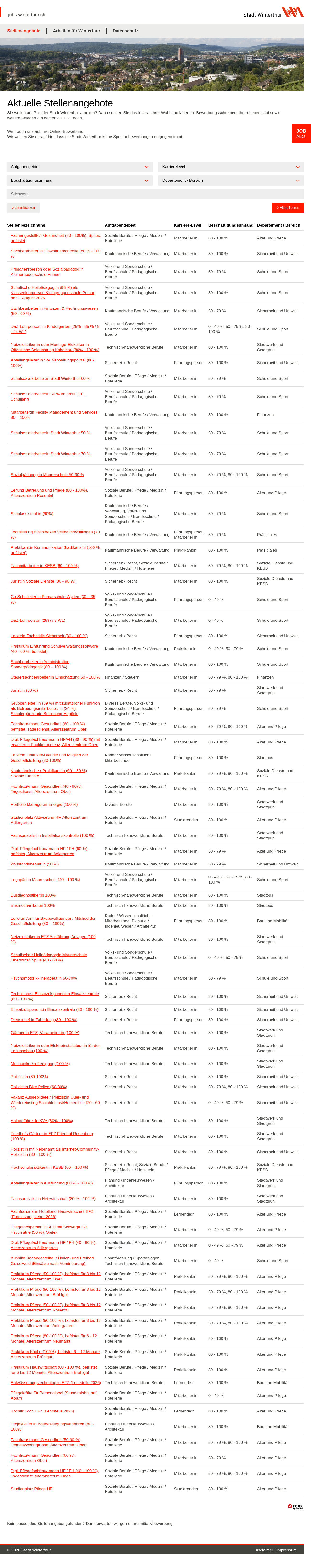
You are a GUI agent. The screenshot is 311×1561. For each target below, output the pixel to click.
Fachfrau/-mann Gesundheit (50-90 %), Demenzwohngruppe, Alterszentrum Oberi (49, 1442)
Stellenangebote (23, 30)
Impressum (287, 1550)
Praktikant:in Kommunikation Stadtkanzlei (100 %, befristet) (56, 550)
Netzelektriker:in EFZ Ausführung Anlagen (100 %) (53, 939)
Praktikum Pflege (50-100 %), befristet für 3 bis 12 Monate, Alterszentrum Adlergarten (56, 1323)
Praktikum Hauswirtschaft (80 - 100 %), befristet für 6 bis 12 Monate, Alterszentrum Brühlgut (54, 1370)
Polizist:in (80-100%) (29, 1076)
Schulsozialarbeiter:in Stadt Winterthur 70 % (50, 454)
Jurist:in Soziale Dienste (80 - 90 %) (43, 581)
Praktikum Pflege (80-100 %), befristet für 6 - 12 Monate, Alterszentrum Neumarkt (54, 1338)
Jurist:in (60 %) (24, 690)
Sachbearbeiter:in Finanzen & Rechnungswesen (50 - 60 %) (54, 311)
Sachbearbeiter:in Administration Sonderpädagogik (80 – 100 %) (40, 664)
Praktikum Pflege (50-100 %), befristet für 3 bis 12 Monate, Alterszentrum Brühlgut (56, 1292)
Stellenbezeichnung (26, 225)
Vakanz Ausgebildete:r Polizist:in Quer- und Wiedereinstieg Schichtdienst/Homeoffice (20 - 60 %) (55, 1102)
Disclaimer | (265, 1550)
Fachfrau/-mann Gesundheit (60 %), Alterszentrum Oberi (43, 1458)
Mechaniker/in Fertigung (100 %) (40, 1064)
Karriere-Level (187, 225)
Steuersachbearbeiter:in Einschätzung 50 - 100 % (55, 677)
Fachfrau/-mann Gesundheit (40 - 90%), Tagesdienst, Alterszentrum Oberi (47, 789)
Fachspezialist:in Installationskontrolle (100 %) (52, 835)
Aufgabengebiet (120, 225)
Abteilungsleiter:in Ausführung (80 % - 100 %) (52, 1183)
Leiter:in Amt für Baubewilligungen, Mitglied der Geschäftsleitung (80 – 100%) (53, 921)
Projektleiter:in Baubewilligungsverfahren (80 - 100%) (52, 1427)
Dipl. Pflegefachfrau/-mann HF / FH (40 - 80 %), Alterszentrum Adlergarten (54, 1245)
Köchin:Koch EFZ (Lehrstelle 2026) (42, 1411)
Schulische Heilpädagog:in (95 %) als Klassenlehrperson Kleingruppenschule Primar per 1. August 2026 (52, 292)
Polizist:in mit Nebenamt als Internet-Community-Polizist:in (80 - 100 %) (55, 1152)
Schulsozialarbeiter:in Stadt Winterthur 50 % (50, 433)
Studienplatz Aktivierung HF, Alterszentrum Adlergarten (49, 820)
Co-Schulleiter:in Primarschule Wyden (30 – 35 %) (53, 599)
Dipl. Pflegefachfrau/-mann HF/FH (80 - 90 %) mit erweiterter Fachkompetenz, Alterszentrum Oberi (55, 742)
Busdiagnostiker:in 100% (33, 895)
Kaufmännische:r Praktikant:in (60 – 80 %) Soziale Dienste (49, 773)
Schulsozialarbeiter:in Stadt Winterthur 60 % (50, 378)
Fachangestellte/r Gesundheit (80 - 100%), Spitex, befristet (56, 238)
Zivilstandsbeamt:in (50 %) (35, 864)
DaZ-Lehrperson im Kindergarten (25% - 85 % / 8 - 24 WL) (55, 329)
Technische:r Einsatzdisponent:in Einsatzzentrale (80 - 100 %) (55, 996)
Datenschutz (125, 30)
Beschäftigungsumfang (231, 225)
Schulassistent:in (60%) (32, 513)
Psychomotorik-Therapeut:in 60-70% (44, 978)
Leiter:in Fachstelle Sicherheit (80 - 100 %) (49, 636)
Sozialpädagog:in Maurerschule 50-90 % (47, 475)
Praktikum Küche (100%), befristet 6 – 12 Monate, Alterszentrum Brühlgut (56, 1354)
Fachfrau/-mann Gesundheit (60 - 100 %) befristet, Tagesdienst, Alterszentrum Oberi (49, 727)
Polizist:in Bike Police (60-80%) (39, 1087)
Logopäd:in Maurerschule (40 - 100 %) (45, 879)
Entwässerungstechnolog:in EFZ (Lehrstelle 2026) (56, 1382)
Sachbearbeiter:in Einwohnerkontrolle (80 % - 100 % (55, 254)
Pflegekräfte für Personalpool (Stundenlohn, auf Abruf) (53, 1396)
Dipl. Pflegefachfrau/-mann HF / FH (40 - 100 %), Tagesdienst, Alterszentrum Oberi (55, 1473)
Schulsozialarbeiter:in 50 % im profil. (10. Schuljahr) (47, 397)
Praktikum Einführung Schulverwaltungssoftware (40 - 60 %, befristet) (54, 649)
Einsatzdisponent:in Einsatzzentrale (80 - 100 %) (55, 1009)
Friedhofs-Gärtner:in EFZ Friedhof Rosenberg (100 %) (52, 1136)
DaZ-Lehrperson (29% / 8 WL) (38, 620)
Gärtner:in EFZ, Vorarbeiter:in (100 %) (45, 1032)
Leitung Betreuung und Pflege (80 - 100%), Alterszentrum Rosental (49, 493)
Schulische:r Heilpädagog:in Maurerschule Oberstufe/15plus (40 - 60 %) (49, 957)
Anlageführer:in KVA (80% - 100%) (42, 1121)
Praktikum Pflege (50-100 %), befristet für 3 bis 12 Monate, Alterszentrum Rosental (56, 1307)
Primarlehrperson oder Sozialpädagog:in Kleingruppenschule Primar (47, 272)
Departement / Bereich (278, 225)
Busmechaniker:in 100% (33, 905)
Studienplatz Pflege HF (31, 1489)
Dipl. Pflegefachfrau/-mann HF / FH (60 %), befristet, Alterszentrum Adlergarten (50, 851)
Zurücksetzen (25, 208)
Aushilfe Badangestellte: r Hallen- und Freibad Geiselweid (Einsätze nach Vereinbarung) (52, 1261)
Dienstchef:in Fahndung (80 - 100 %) (44, 1020)
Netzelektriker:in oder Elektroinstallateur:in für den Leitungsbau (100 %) (56, 1048)
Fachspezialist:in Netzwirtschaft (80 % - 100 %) (53, 1198)
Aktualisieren (289, 208)
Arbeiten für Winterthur (76, 30)
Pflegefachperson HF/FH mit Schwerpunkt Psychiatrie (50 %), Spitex (49, 1230)
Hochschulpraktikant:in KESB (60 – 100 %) (49, 1167)
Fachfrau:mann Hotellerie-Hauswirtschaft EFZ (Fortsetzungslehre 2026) (52, 1214)
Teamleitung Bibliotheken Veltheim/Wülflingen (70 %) (55, 535)
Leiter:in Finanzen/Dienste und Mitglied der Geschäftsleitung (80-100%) (49, 758)
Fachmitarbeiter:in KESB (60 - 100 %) (45, 565)
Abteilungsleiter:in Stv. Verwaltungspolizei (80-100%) (52, 363)
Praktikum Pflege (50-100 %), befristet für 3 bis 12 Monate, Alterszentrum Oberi (56, 1276)
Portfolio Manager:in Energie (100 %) (44, 804)
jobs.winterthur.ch (26, 14)
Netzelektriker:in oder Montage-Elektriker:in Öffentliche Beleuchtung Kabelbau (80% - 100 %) (55, 347)
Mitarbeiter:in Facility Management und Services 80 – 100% (54, 415)
